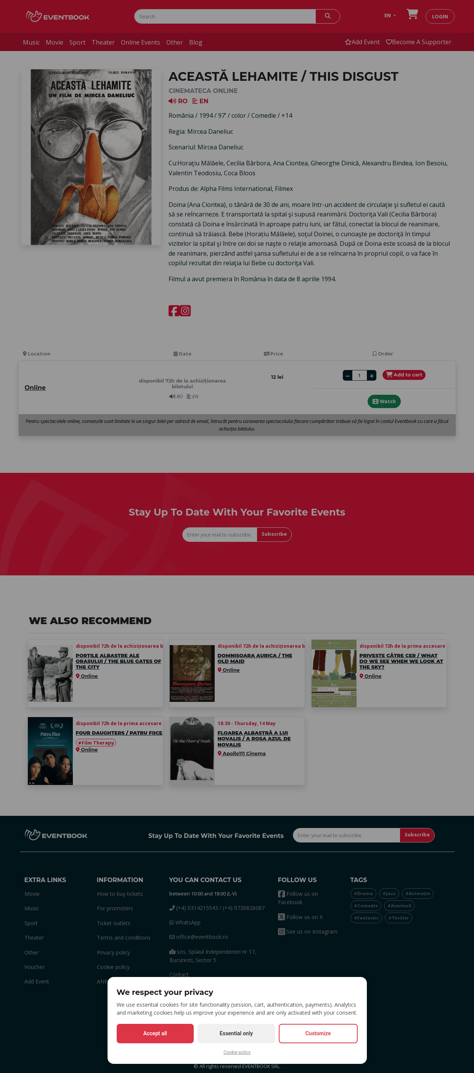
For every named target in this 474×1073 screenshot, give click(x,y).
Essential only (236, 1033)
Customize (318, 1033)
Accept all (155, 1033)
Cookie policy (237, 1052)
